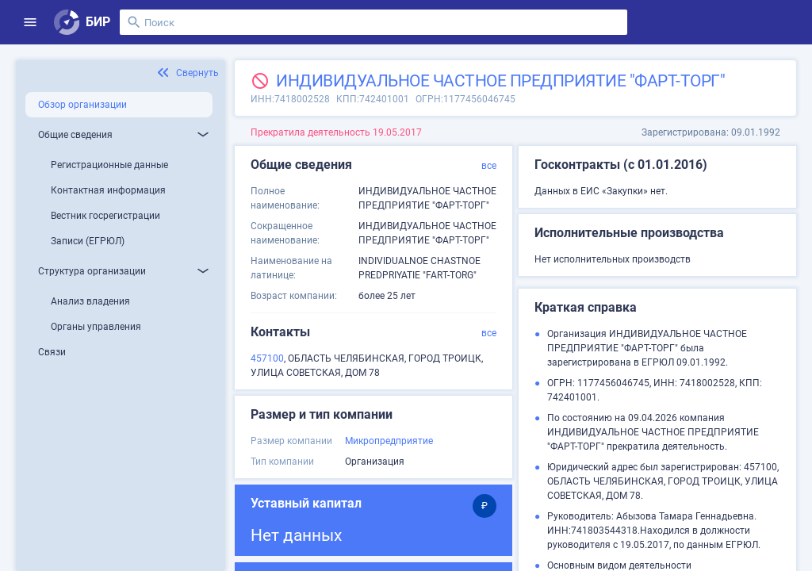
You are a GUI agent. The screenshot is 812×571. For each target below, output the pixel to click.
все (488, 165)
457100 (267, 358)
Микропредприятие (389, 440)
